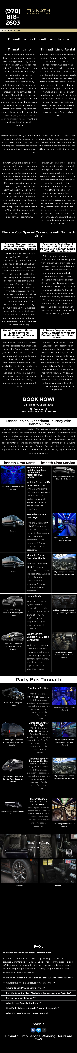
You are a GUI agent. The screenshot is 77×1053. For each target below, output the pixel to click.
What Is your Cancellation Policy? (23, 1003)
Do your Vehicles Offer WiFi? (21, 998)
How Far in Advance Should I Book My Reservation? (32, 1008)
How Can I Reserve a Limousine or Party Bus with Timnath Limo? (39, 978)
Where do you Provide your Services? (25, 988)
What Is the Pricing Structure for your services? (30, 983)
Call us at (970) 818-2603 (38, 404)
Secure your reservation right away (57, 210)
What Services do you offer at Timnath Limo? (29, 953)
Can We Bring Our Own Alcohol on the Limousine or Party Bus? (39, 993)
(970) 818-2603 (20, 115)
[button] (38, 952)
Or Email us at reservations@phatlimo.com (38, 410)
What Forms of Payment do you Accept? (27, 1013)
